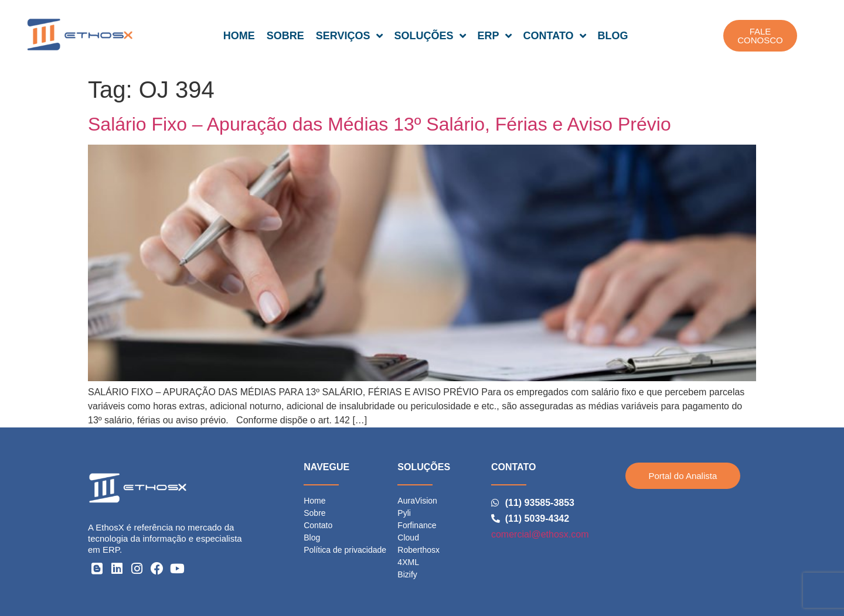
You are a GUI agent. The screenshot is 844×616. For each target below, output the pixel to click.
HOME (239, 36)
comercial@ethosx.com (540, 534)
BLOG (613, 36)
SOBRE (285, 36)
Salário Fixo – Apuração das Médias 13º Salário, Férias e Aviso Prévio (379, 124)
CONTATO (554, 36)
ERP (495, 36)
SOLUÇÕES (430, 36)
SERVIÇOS (349, 36)
